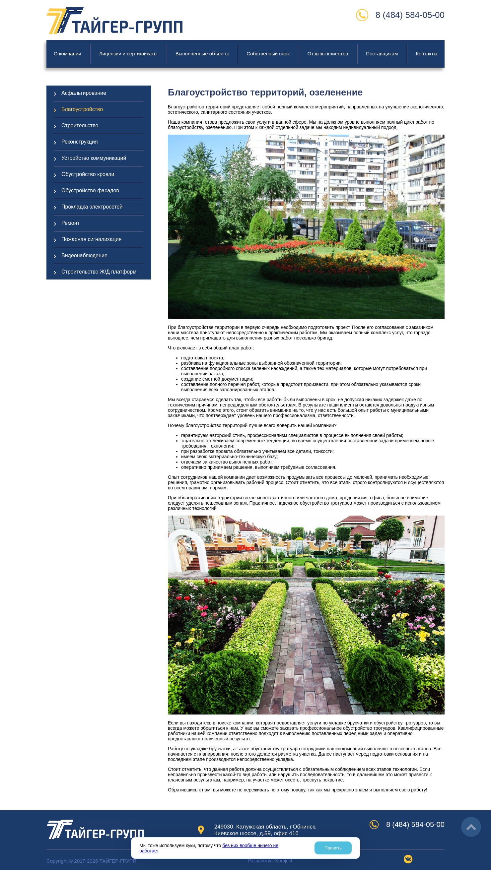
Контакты (426, 53)
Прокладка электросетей (91, 207)
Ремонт (70, 223)
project (283, 860)
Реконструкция (79, 142)
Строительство (79, 125)
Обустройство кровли (87, 174)
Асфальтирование (83, 93)
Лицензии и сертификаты (128, 53)
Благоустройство (82, 109)
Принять (333, 847)
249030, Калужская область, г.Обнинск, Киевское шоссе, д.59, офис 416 (265, 830)
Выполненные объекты (202, 53)
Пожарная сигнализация (91, 239)
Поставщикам (382, 53)
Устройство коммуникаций (93, 158)
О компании (67, 53)
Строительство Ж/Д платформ (98, 272)
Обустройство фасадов (90, 190)
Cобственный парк (267, 53)
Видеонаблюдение (84, 255)
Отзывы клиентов (328, 53)
